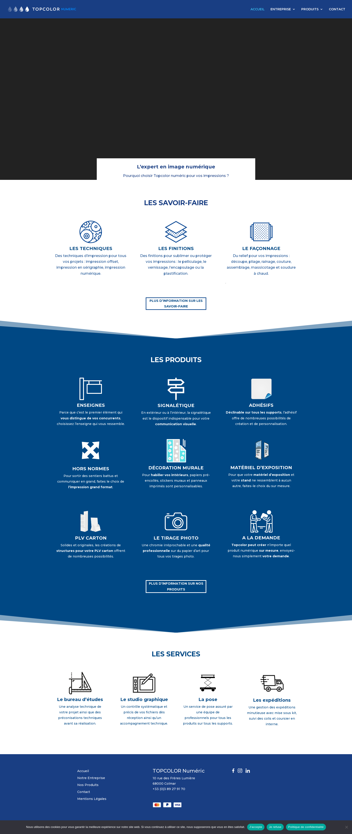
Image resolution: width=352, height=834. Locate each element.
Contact (83, 792)
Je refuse (275, 827)
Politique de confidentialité (306, 827)
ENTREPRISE (281, 9)
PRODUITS (310, 9)
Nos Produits (88, 785)
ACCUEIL (258, 9)
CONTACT (337, 9)
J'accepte (255, 827)
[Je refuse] (346, 827)
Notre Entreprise (91, 778)
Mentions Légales (91, 799)
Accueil (83, 771)
